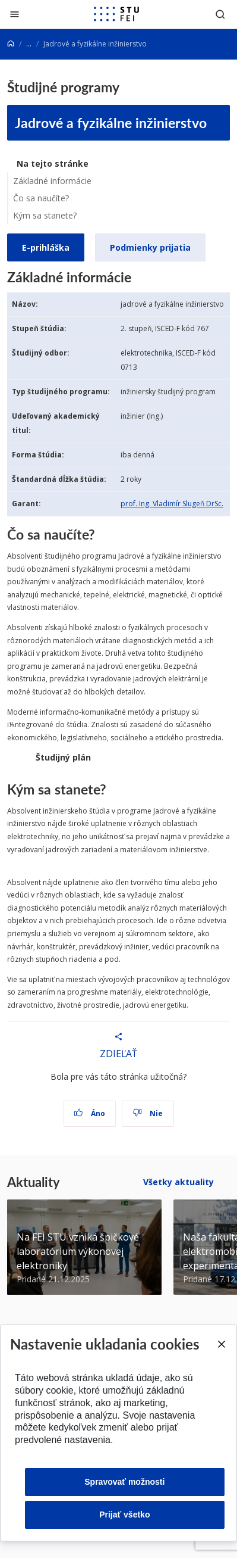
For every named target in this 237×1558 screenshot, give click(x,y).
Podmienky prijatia (150, 247)
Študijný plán (63, 757)
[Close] (221, 1344)
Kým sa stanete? (45, 215)
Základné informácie (52, 180)
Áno (89, 1113)
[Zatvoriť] (14, 14)
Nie (147, 1113)
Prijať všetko (124, 1514)
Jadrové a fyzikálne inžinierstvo (111, 122)
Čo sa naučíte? (41, 198)
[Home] (10, 44)
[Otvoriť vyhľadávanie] (220, 14)
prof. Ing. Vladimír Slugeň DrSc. (172, 503)
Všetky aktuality (178, 1182)
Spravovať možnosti (124, 1482)
